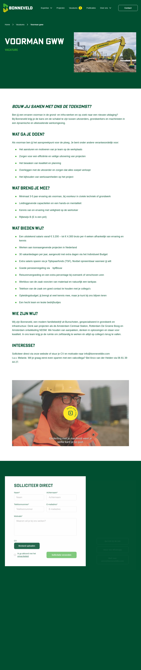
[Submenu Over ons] (110, 8)
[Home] (18, 8)
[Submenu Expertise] (51, 8)
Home (7, 24)
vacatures (20, 24)
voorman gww (36, 24)
